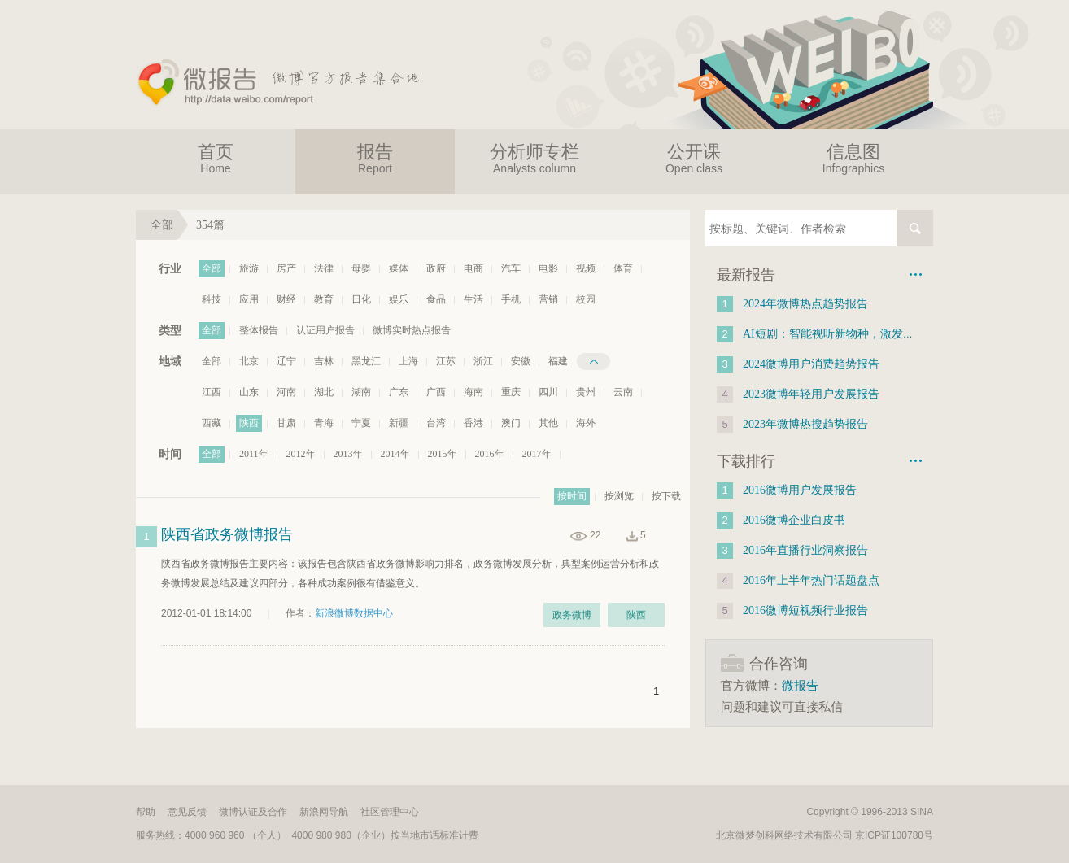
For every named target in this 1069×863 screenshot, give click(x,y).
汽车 (511, 268)
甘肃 (286, 423)
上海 (408, 361)
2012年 (301, 454)
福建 (558, 361)
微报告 (800, 685)
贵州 (586, 392)
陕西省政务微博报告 (227, 534)
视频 (586, 268)
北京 (249, 361)
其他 (548, 423)
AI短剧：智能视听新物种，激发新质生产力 (851, 334)
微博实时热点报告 (412, 330)
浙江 (483, 361)
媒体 (398, 268)
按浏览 (619, 496)
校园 (586, 299)
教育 (324, 299)
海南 (473, 392)
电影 (548, 268)
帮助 (145, 811)
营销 (548, 299)
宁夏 (361, 423)
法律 (324, 268)
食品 (436, 299)
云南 (623, 392)
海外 (586, 423)
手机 (511, 299)
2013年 (348, 454)
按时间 (572, 496)
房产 (286, 268)
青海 (324, 423)
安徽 (520, 361)
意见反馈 (187, 811)
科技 (211, 299)
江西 (211, 392)
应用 (249, 299)
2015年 (442, 454)
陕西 (249, 423)
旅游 (249, 268)
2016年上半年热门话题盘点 (811, 580)
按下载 (666, 496)
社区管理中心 (389, 811)
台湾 (436, 423)
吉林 (324, 361)
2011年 (253, 454)
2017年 (537, 454)
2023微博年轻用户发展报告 (811, 394)
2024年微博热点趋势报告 (805, 304)
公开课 (694, 159)
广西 (436, 392)
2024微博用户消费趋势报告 (811, 364)
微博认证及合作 (253, 811)
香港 (473, 423)
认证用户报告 (325, 330)
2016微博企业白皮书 (794, 520)
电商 (473, 268)
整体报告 (258, 330)
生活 (473, 299)
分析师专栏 (534, 159)
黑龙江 (366, 361)
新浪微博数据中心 (354, 613)
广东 (398, 392)
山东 (249, 392)
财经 (286, 299)
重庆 (511, 392)
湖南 (361, 392)
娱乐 (398, 299)
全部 (211, 268)
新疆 (398, 423)
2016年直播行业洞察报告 (805, 550)
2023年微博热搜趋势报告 (805, 424)
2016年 (489, 454)
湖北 (324, 392)
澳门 (511, 423)
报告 (375, 159)
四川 (548, 392)
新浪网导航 (323, 811)
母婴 (361, 268)
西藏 (211, 423)
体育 (623, 268)
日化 (361, 299)
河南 (286, 392)
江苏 (446, 361)
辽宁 (286, 361)
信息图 (853, 159)
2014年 (395, 454)
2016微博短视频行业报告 (805, 610)
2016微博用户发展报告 (800, 490)
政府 (436, 268)
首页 (215, 159)
